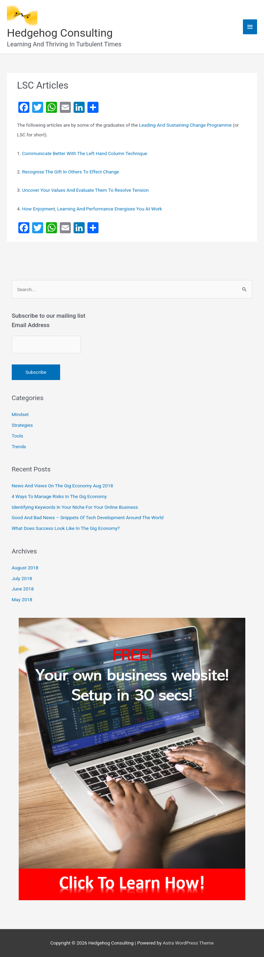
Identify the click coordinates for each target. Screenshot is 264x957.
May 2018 (22, 599)
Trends (19, 446)
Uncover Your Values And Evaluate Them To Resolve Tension (85, 190)
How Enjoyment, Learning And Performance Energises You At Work (92, 208)
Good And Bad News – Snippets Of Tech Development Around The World (88, 517)
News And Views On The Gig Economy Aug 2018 (62, 485)
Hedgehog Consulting (60, 32)
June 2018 (23, 589)
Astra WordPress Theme (188, 943)
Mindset (20, 414)
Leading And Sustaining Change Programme (185, 125)
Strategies (22, 425)
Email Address (31, 325)
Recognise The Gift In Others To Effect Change (70, 171)
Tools (17, 436)
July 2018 (22, 578)
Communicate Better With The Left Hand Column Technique (84, 153)
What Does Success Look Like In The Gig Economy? (66, 528)
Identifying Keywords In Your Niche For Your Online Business (75, 507)
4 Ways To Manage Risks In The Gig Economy (59, 496)
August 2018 (25, 567)
